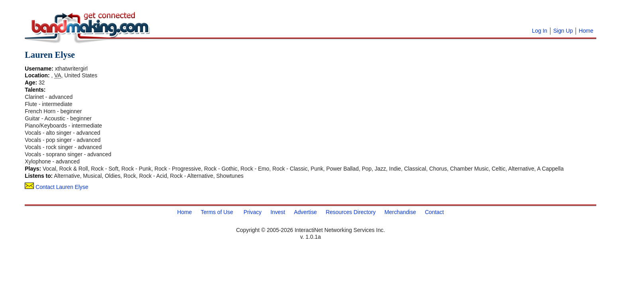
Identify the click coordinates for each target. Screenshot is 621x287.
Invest (277, 211)
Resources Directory (350, 211)
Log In (539, 31)
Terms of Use (216, 211)
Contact (434, 211)
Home (586, 31)
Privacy (252, 211)
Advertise (305, 211)
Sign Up (563, 31)
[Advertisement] (252, 16)
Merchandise (400, 211)
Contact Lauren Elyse (56, 187)
